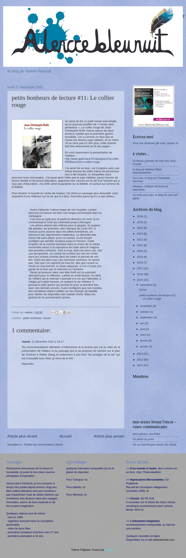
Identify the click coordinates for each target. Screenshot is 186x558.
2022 (140, 239)
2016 (140, 274)
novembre (146, 305)
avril (143, 329)
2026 (140, 216)
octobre (145, 311)
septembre (146, 317)
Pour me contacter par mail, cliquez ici (155, 143)
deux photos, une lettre (146, 433)
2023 (140, 233)
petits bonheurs (32, 318)
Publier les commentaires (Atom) (43, 444)
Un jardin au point (143, 439)
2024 (140, 227)
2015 (140, 279)
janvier (144, 346)
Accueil (65, 436)
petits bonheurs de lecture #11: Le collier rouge (157, 297)
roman (47, 318)
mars (143, 334)
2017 (140, 268)
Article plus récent (22, 436)
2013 (140, 359)
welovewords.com (163, 539)
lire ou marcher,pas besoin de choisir (155, 444)
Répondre (28, 363)
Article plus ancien (109, 436)
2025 (140, 222)
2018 (140, 262)
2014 (140, 353)
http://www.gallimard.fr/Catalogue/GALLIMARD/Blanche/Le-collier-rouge (92, 160)
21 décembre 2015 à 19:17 (48, 341)
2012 (140, 365)
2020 (140, 251)
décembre (146, 284)
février (144, 340)
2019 (140, 256)
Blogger (109, 549)
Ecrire (143, 289)
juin (142, 323)
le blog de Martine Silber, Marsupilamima (147, 171)
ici (86, 479)
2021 (140, 245)
